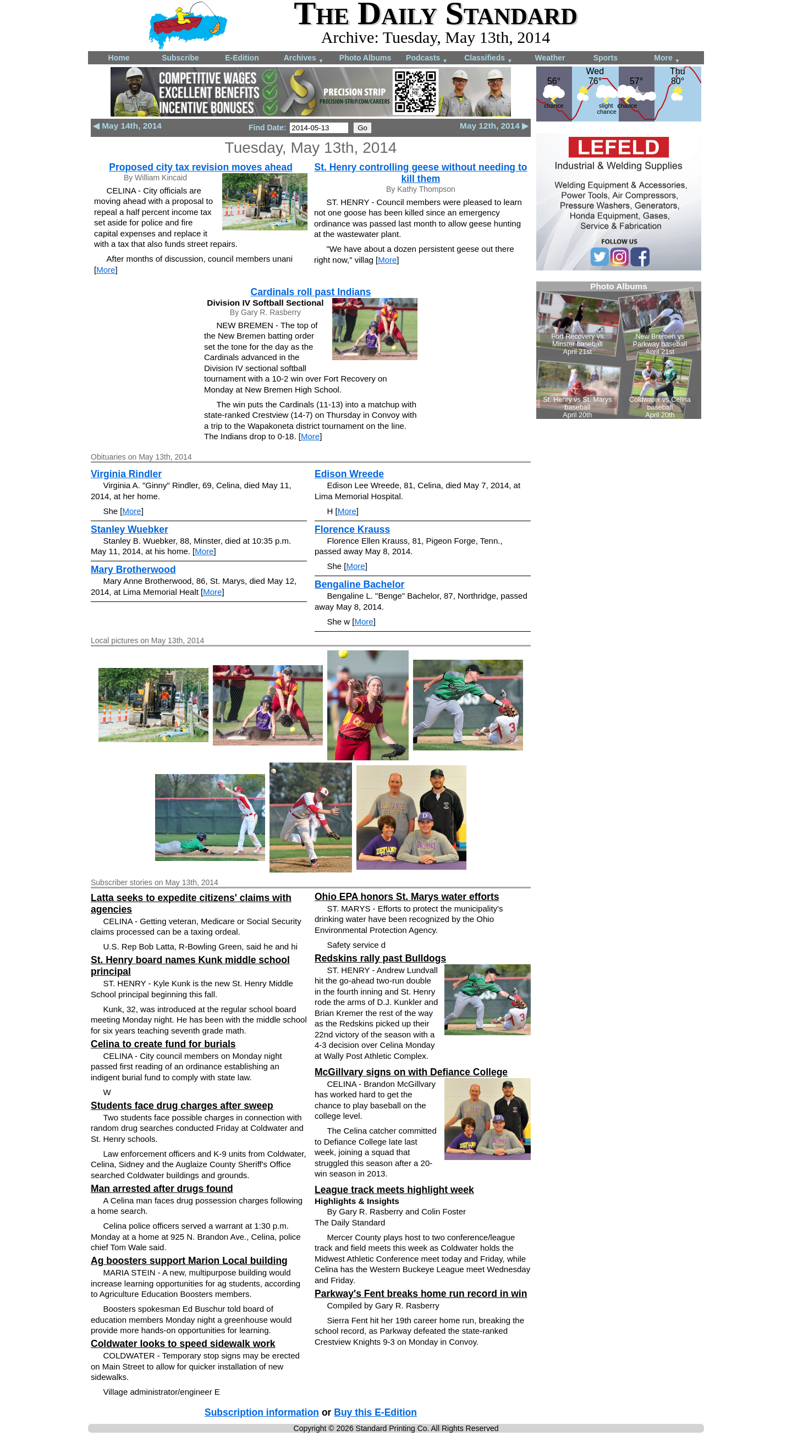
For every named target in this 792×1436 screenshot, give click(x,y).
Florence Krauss (352, 529)
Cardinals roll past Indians (311, 291)
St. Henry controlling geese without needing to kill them (420, 173)
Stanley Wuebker (129, 529)
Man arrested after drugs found (162, 1188)
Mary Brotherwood (133, 569)
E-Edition (241, 57)
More (667, 58)
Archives (304, 58)
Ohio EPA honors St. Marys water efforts (407, 896)
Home (119, 57)
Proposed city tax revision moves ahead (201, 167)
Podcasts (427, 58)
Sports (605, 57)
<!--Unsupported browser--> (618, 350)
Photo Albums (365, 57)
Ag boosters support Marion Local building (189, 1260)
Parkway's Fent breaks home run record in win (421, 1293)
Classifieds (488, 58)
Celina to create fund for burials (163, 1044)
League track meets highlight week (394, 1189)
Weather (550, 57)
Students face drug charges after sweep (182, 1105)
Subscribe (180, 57)
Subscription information (262, 1412)
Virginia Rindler (126, 473)
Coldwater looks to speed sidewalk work (183, 1343)
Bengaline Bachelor (359, 584)
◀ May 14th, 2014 (127, 125)
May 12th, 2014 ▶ (494, 125)
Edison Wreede (349, 473)
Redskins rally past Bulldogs (380, 958)
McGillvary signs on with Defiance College (411, 1072)
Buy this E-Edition (375, 1412)
